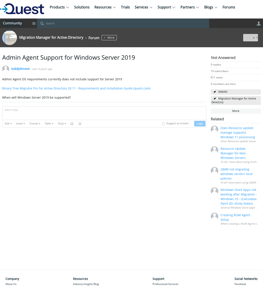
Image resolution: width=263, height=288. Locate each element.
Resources (105, 7)
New (251, 37)
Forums (228, 7)
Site (34, 23)
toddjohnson (20, 69)
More (119, 37)
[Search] (123, 23)
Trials (125, 7)
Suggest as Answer (177, 123)
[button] (8, 123)
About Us (11, 284)
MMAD (222, 92)
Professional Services (165, 284)
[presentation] (8, 123)
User (258, 23)
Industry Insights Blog (86, 284)
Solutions (82, 7)
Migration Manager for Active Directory (234, 100)
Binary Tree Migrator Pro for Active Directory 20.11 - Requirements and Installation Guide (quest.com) (76, 88)
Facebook (240, 284)
